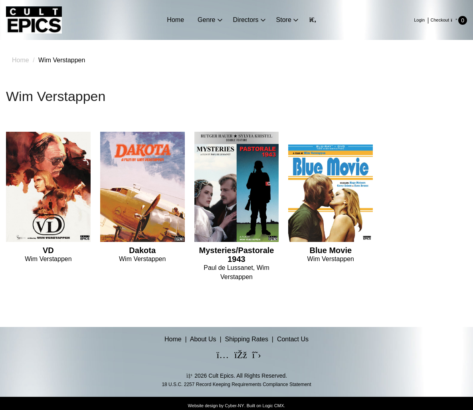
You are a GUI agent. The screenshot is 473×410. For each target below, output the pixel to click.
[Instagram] (218, 356)
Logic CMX (273, 405)
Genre (206, 19)
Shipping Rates (246, 339)
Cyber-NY (234, 405)
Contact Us (293, 339)
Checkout (440, 20)
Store (283, 19)
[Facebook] (235, 356)
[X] (253, 356)
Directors (246, 19)
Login (419, 20)
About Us (203, 339)
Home (175, 19)
